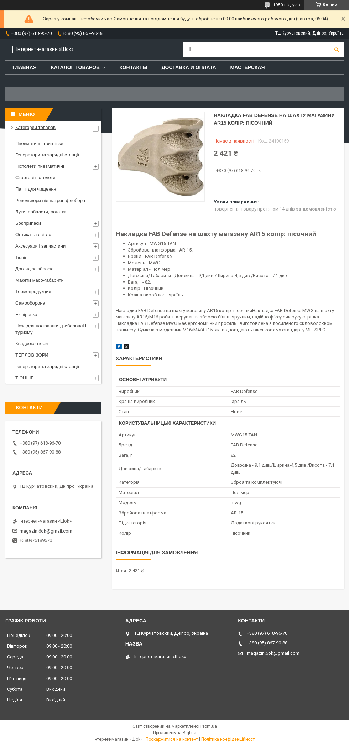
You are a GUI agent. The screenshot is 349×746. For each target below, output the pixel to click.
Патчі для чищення (35, 189)
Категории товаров (35, 127)
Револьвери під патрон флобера (50, 200)
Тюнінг (22, 257)
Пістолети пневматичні (39, 166)
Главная (24, 67)
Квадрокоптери (31, 343)
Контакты (133, 67)
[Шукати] (336, 49)
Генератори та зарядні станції (47, 154)
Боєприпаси (28, 223)
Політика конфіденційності (228, 739)
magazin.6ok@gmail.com (46, 531)
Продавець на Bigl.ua (174, 732)
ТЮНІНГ (24, 377)
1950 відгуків (286, 4)
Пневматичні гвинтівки (39, 143)
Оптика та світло (33, 234)
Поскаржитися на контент (172, 739)
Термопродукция (33, 291)
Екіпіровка (26, 314)
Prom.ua (208, 726)
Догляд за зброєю (34, 268)
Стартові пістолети (35, 177)
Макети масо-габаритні (40, 280)
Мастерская (247, 67)
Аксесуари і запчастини (40, 246)
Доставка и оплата (189, 67)
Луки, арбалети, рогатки (41, 211)
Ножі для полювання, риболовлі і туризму (50, 329)
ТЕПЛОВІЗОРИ (31, 355)
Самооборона (30, 303)
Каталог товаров (75, 67)
